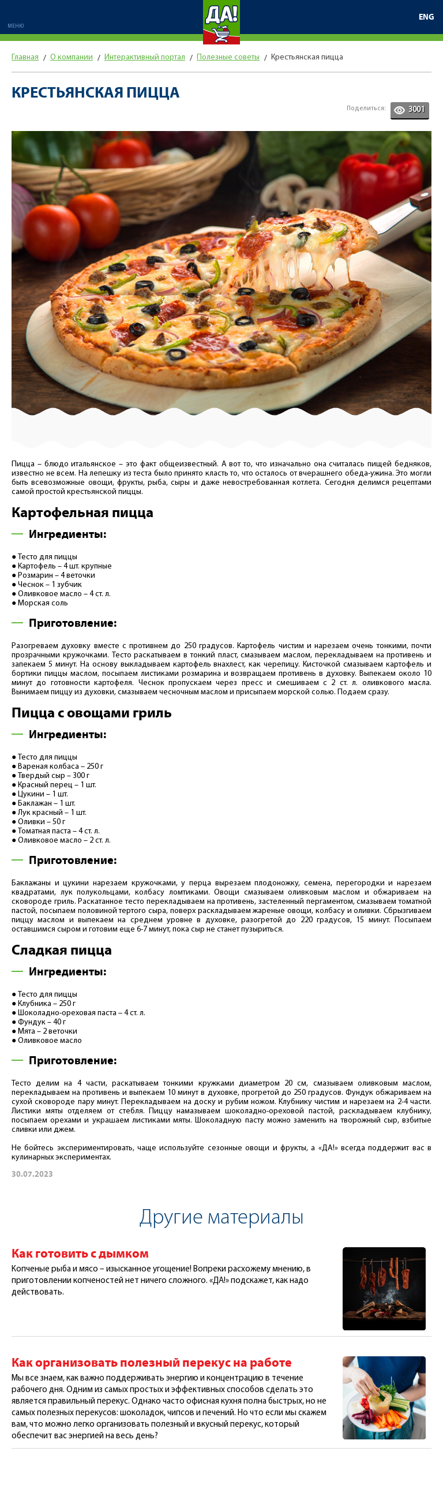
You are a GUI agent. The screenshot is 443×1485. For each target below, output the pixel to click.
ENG (426, 17)
